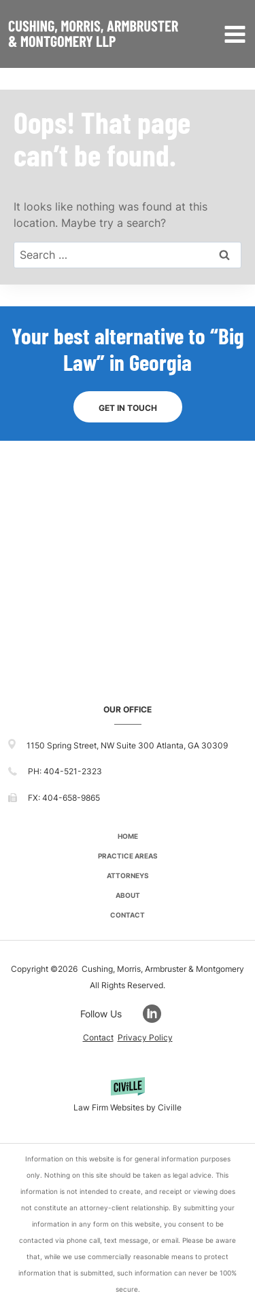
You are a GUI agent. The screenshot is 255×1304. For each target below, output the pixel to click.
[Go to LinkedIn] (159, 1013)
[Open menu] (232, 34)
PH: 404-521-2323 (65, 771)
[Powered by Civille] (127, 1096)
